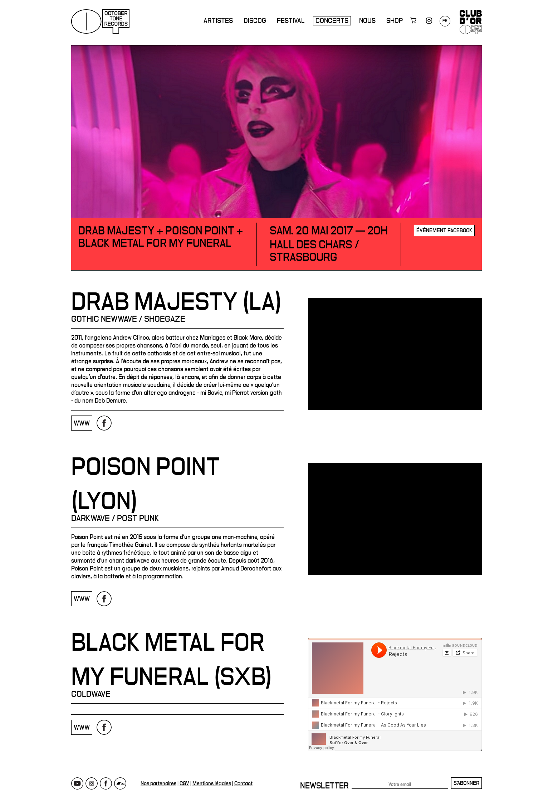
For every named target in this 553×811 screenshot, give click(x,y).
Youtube (77, 783)
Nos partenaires (158, 783)
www (82, 423)
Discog (255, 20)
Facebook (106, 783)
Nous (367, 20)
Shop (394, 20)
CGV (184, 783)
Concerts (331, 20)
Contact (243, 783)
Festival (291, 20)
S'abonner (466, 783)
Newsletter (324, 786)
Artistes (218, 20)
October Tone (100, 21)
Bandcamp (120, 783)
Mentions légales (211, 783)
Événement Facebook (444, 230)
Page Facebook (104, 423)
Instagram (91, 783)
